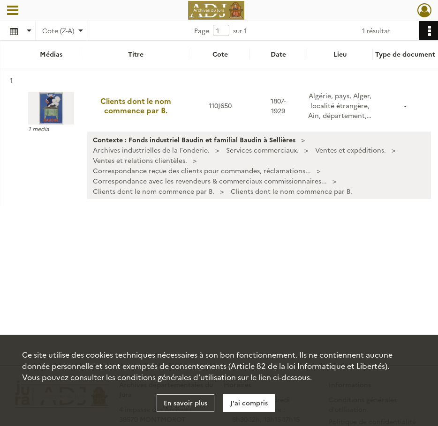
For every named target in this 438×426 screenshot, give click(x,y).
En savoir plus (185, 402)
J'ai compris (249, 402)
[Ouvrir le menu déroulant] (12, 11)
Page (201, 30)
